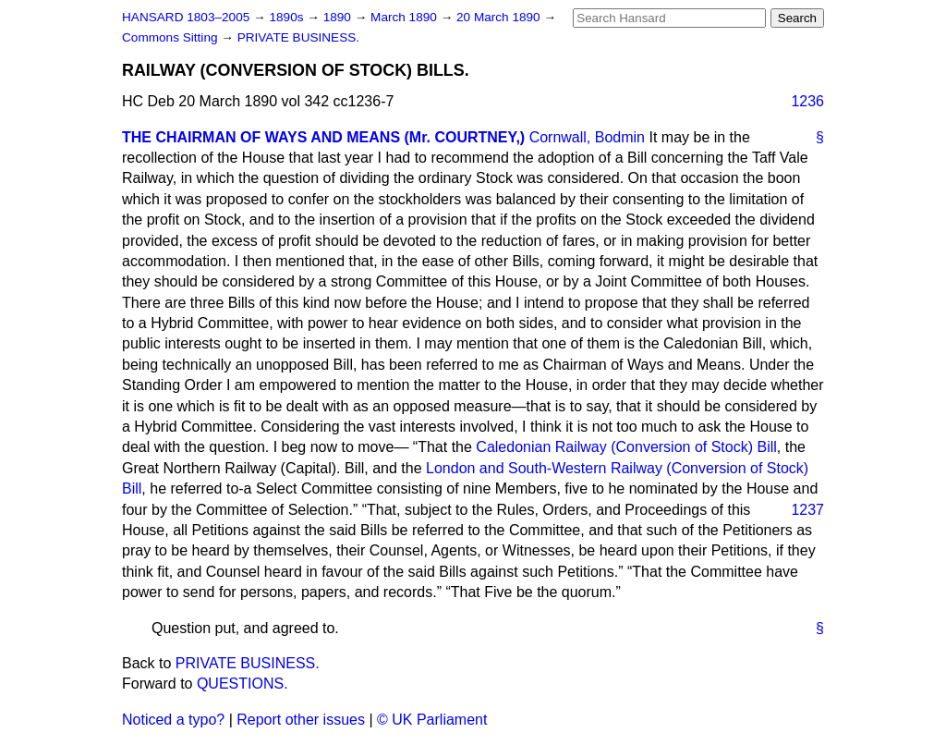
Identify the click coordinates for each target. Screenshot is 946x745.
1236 (807, 101)
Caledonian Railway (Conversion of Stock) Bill (626, 447)
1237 (807, 510)
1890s (288, 17)
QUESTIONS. (242, 683)
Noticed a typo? (173, 719)
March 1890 (405, 17)
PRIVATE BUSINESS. (298, 37)
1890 (339, 17)
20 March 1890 (499, 17)
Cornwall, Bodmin (587, 137)
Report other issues (300, 719)
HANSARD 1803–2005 (185, 17)
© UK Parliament (432, 719)
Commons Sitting (171, 37)
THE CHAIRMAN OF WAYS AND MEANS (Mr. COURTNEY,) (323, 137)
